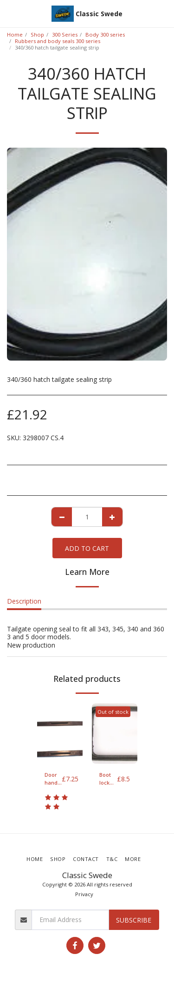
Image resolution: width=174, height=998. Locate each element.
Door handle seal (53, 779)
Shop (37, 34)
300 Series (64, 34)
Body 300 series (105, 34)
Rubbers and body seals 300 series (57, 40)
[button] (10, 13)
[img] (60, 733)
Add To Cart (87, 548)
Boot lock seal (105, 779)
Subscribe (133, 920)
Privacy (84, 894)
